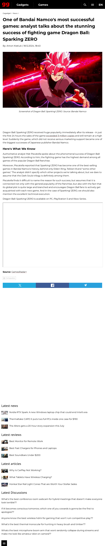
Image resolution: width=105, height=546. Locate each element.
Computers (10, 278)
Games (43, 4)
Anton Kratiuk (14, 46)
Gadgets (23, 4)
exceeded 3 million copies (60, 135)
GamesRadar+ (19, 272)
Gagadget (6, 4)
